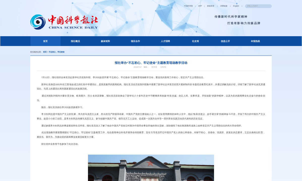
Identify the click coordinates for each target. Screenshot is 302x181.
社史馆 (195, 41)
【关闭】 (165, 70)
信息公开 (225, 41)
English (230, 6)
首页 (50, 41)
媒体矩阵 (105, 41)
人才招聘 (165, 41)
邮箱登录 (202, 6)
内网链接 (217, 6)
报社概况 (75, 41)
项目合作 (135, 41)
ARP (190, 6)
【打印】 (155, 70)
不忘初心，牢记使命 (60, 53)
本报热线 (255, 41)
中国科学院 (176, 6)
